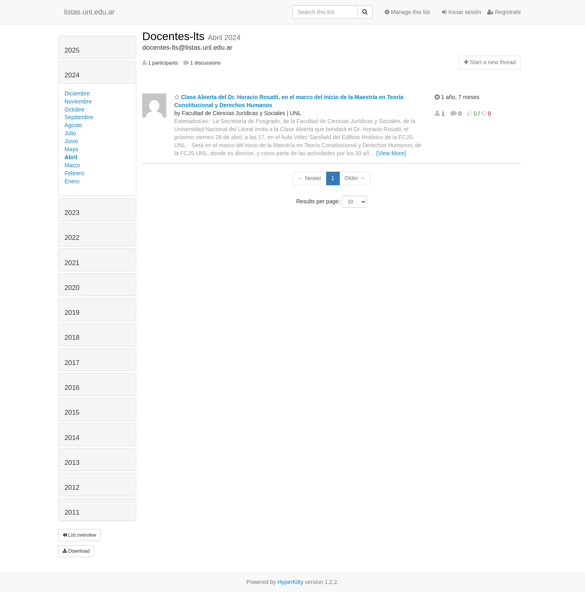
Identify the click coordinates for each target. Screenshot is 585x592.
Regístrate (504, 12)
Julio (70, 133)
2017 (72, 363)
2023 (72, 213)
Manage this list (407, 12)
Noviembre (78, 101)
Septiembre (79, 117)
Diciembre (77, 93)
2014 (72, 438)
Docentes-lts (175, 36)
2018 (72, 337)
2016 (72, 387)
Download (76, 551)
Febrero (74, 173)
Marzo (72, 165)
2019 (72, 312)
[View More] (391, 153)
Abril (71, 157)
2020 (72, 288)
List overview (79, 535)
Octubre (75, 109)
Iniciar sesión (461, 12)
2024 (72, 75)
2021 (72, 263)
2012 (72, 487)
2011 (72, 512)
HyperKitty (291, 582)
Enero (72, 181)
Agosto (73, 125)
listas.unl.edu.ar (89, 12)
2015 (72, 412)
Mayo (71, 149)
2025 (72, 50)
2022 (72, 237)
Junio (71, 141)
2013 (72, 462)
